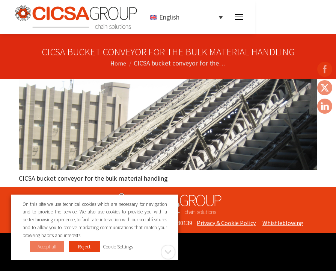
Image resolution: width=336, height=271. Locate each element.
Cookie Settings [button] (118, 247)
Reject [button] (84, 247)
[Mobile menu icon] (239, 16)
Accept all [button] (47, 247)
